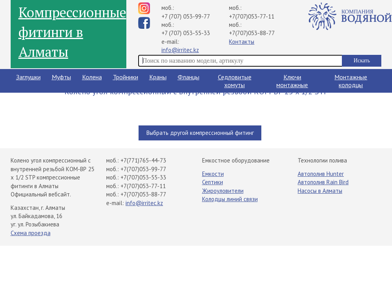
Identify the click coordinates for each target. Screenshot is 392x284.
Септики (212, 182)
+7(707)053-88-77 (252, 33)
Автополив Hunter (321, 174)
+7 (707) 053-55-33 (185, 33)
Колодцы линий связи (230, 199)
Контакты (241, 41)
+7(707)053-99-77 (143, 169)
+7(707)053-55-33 (143, 177)
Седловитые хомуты (234, 81)
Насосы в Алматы (320, 190)
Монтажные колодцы (350, 81)
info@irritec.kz (180, 50)
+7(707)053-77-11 (251, 16)
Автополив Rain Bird (323, 182)
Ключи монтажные (292, 81)
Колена (92, 77)
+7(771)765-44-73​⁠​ (143, 160)
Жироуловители (223, 190)
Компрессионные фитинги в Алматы (72, 32)
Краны (158, 77)
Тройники (125, 77)
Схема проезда (31, 233)
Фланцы (188, 77)
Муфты (61, 77)
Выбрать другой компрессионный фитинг (200, 132)
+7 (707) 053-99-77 (185, 16)
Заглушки (28, 77)
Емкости (213, 174)
